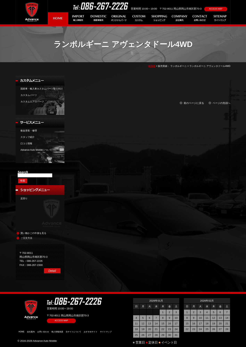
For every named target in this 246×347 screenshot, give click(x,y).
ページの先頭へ (221, 103)
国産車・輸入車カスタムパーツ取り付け (41, 88)
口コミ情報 (26, 143)
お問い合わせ (43, 332)
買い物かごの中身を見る (33, 233)
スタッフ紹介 (27, 137)
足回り (24, 198)
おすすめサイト (90, 332)
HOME (151, 66)
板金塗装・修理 (28, 130)
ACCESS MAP (215, 9)
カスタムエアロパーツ (32, 101)
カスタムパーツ (28, 95)
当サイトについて (73, 332)
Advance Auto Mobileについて (36, 150)
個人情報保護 (57, 332)
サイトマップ (106, 332)
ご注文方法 (26, 238)
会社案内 (31, 332)
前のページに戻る (194, 103)
